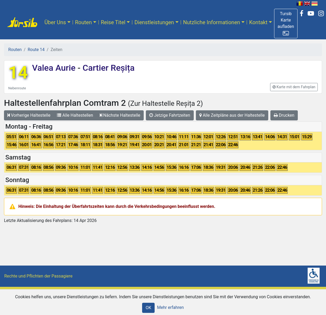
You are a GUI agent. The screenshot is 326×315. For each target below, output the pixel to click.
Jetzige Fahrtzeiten (169, 115)
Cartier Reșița (107, 68)
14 (18, 73)
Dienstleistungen (154, 22)
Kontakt (258, 22)
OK (148, 307)
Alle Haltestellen (75, 115)
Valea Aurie (54, 68)
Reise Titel (113, 22)
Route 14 (36, 49)
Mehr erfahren (170, 307)
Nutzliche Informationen (211, 22)
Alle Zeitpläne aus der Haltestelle (232, 115)
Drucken (284, 115)
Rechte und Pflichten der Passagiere (38, 276)
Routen (83, 22)
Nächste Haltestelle (120, 115)
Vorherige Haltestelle (28, 115)
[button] (286, 23)
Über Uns (55, 22)
